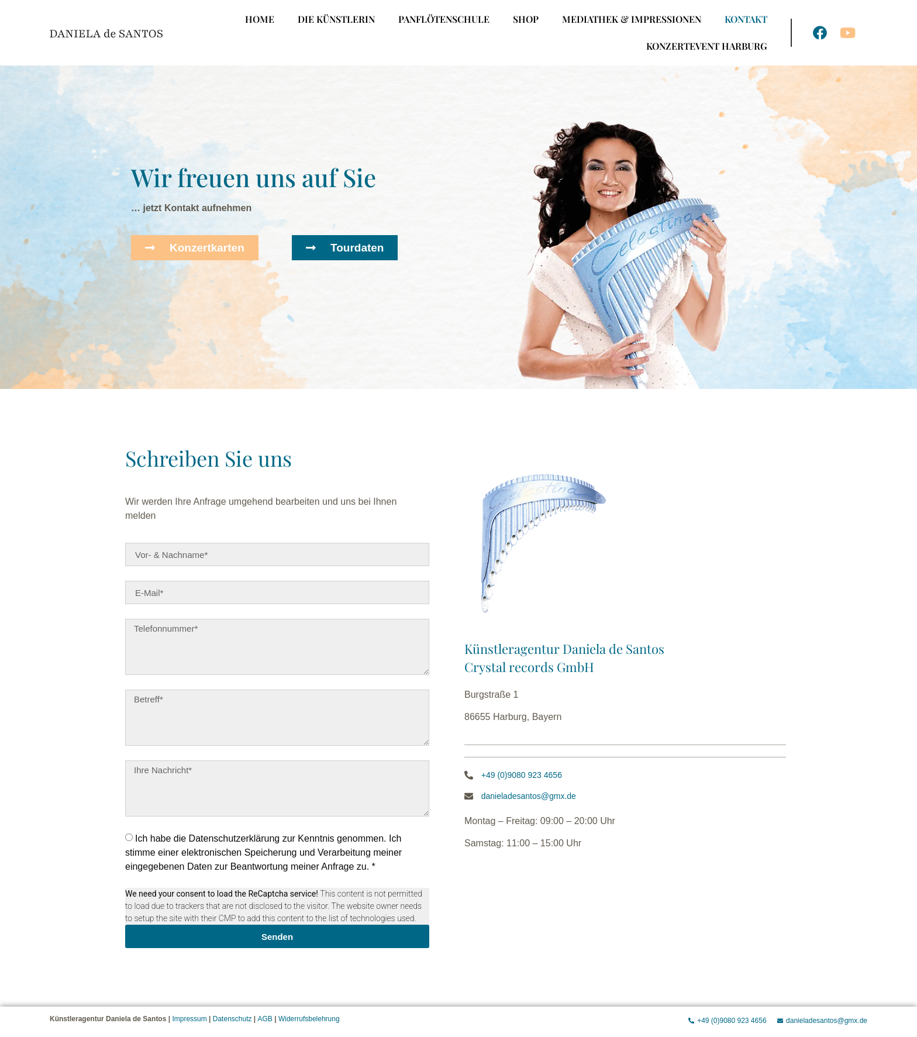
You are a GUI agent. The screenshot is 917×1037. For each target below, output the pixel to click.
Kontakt (746, 19)
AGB (265, 1019)
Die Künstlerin (336, 19)
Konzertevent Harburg (706, 46)
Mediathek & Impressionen (631, 19)
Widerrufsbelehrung (309, 1019)
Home (259, 19)
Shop (526, 19)
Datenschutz (232, 1019)
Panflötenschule (443, 19)
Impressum (189, 1019)
